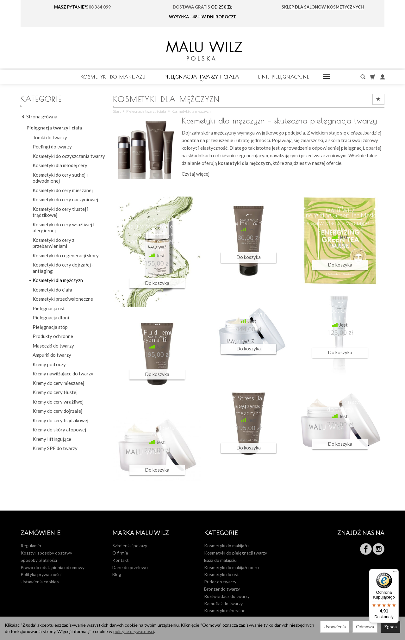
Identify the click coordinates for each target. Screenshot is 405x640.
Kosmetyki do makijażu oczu (231, 567)
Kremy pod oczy (49, 364)
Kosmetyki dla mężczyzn (58, 280)
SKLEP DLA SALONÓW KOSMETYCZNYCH (323, 6)
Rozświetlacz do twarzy (227, 596)
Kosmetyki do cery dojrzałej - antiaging (63, 268)
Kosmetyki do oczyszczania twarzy (69, 156)
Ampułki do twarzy (52, 355)
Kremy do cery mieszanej (58, 383)
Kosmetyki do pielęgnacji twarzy (235, 552)
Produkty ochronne (53, 336)
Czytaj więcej (195, 174)
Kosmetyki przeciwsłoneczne (63, 299)
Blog (116, 574)
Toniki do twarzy (50, 137)
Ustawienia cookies (40, 581)
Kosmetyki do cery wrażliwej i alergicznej (63, 228)
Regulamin (31, 545)
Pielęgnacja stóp (50, 327)
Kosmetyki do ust (221, 574)
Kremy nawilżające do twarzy (63, 373)
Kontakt (120, 560)
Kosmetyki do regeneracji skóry (66, 255)
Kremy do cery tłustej (55, 392)
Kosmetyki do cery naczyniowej (65, 199)
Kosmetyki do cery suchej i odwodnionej (60, 178)
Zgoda (390, 626)
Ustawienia (335, 626)
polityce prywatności (133, 631)
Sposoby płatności (39, 560)
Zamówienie (40, 533)
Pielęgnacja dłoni (51, 317)
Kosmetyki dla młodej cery (60, 165)
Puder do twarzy (220, 581)
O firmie (120, 552)
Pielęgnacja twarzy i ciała (202, 76)
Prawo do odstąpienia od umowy (52, 567)
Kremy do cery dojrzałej (57, 411)
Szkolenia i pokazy (129, 545)
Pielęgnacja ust (49, 308)
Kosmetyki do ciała (52, 289)
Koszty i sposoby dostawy (46, 552)
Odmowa (365, 626)
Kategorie (221, 533)
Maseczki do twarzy (53, 345)
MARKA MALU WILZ (140, 533)
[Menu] (395, 573)
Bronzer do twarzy (222, 589)
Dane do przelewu (130, 567)
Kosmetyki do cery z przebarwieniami (53, 243)
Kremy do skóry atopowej (59, 429)
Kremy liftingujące (52, 439)
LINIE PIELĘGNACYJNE (283, 76)
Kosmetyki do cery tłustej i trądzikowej (60, 212)
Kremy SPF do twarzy (55, 448)
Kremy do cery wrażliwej (58, 402)
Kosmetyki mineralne (225, 610)
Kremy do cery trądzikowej (60, 420)
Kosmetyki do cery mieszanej (63, 190)
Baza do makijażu (220, 560)
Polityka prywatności (41, 574)
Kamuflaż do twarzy (223, 603)
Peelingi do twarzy (52, 146)
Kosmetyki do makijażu (113, 76)
